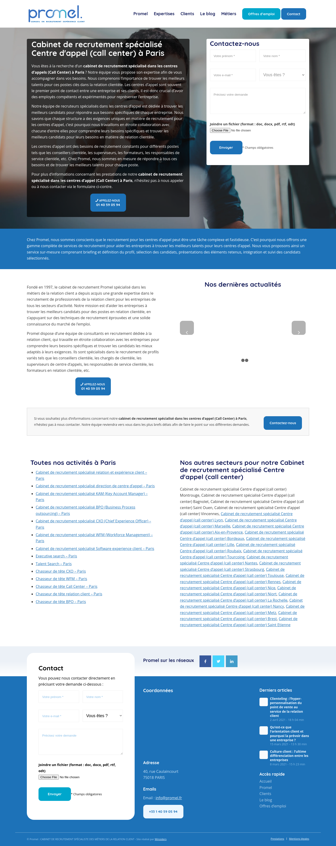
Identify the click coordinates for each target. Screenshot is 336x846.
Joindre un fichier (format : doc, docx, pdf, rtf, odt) (252, 124)
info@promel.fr (169, 797)
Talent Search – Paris (54, 563)
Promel (265, 787)
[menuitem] (140, 14)
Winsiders (160, 839)
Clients (265, 793)
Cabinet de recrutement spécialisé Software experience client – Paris (95, 548)
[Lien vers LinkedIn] (232, 661)
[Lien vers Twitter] (218, 661)
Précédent (187, 328)
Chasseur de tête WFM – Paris (61, 578)
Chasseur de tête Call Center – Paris (66, 586)
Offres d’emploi (272, 806)
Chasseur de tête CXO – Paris (61, 571)
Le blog (265, 800)
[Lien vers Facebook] (205, 661)
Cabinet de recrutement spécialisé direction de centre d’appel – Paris (95, 485)
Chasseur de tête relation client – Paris (69, 594)
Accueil (265, 781)
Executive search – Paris (56, 556)
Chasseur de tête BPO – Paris (61, 601)
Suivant (299, 328)
